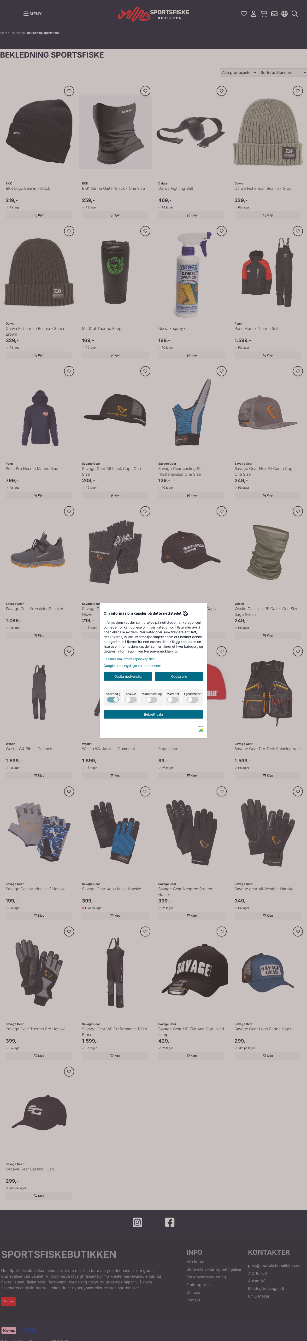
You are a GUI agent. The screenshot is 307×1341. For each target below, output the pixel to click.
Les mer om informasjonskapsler (129, 659)
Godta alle (179, 676)
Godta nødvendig (128, 676)
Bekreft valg (153, 714)
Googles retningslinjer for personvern (132, 666)
